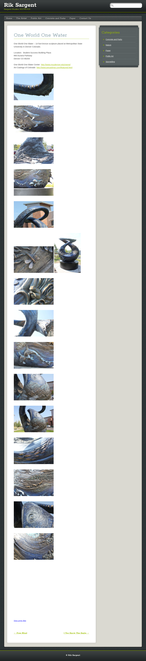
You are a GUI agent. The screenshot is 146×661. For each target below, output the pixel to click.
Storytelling (110, 62)
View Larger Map (20, 620)
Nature (108, 45)
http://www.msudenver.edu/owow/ (56, 64)
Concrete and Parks (55, 18)
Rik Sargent (20, 5)
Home (9, 18)
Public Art (36, 18)
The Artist (21, 18)
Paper (73, 18)
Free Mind (20, 633)
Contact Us (85, 18)
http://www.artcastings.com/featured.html (54, 67)
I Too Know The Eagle (76, 633)
